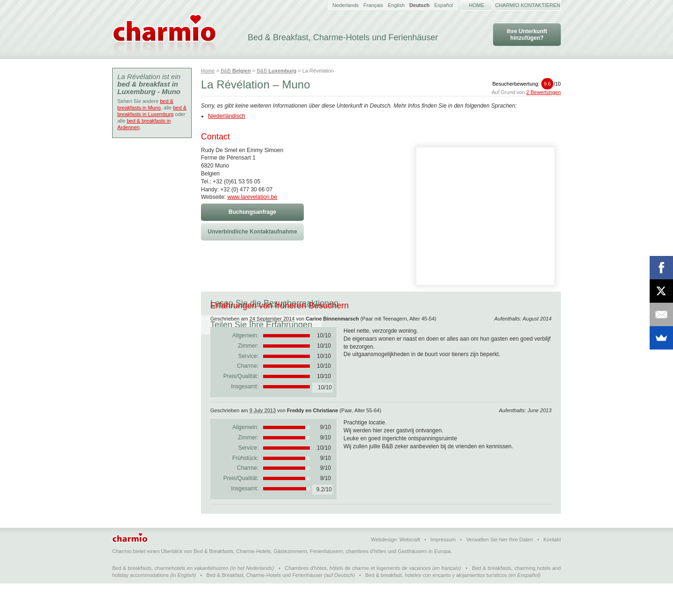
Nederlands (345, 5)
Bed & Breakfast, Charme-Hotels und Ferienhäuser (264, 596)
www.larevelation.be (252, 197)
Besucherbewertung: (526, 83)
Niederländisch (226, 116)
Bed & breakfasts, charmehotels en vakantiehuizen (170, 589)
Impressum (443, 561)
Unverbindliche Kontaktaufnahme (252, 231)
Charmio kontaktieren (527, 5)
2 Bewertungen (543, 92)
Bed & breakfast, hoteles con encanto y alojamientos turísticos (436, 596)
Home (476, 5)
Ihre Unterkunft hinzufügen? (527, 34)
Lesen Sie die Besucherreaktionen (274, 303)
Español (443, 5)
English (396, 5)
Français (373, 5)
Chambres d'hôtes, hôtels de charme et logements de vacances (358, 589)
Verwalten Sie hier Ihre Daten (499, 561)
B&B (236, 70)
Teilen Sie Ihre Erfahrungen (408, 303)
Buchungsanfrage (252, 212)
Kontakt (552, 561)
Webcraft (410, 561)
